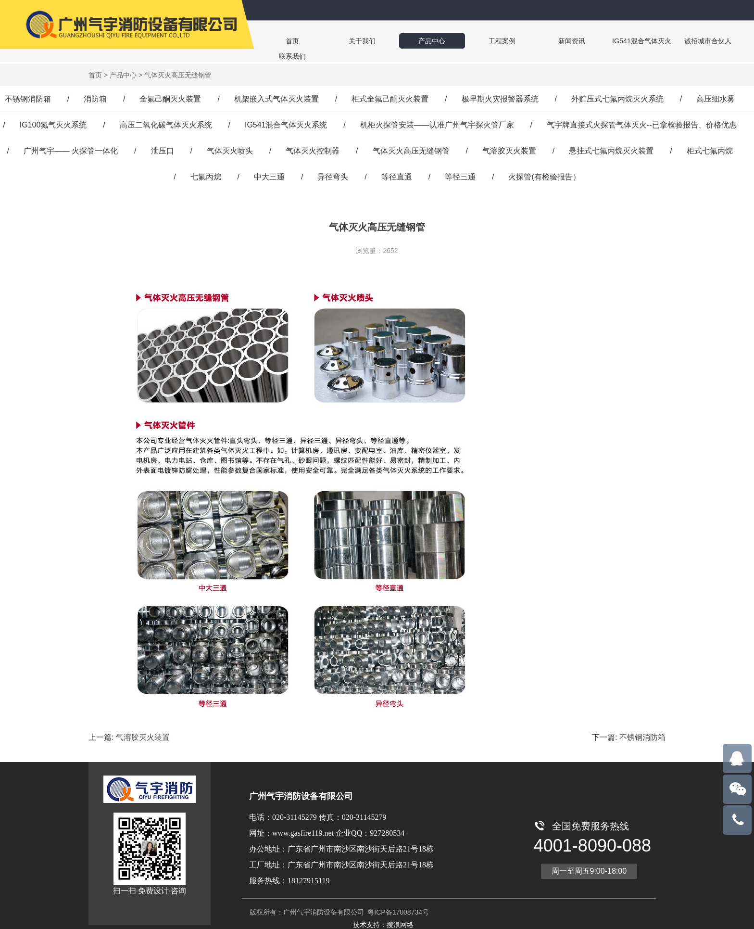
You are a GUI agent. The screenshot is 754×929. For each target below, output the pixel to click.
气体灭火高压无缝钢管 (411, 149)
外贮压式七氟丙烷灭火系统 (617, 97)
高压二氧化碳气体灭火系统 (166, 123)
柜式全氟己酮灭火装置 (390, 97)
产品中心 (404, 41)
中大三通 (269, 175)
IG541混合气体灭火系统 (286, 123)
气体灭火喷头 (230, 149)
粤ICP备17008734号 (397, 910)
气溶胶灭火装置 (509, 149)
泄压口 (162, 149)
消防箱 (95, 97)
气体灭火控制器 (312, 149)
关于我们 (345, 41)
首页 (286, 41)
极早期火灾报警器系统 (500, 97)
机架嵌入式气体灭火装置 (276, 97)
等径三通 (460, 175)
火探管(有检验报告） (544, 175)
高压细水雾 (715, 97)
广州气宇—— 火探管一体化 (71, 149)
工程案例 (462, 41)
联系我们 (701, 41)
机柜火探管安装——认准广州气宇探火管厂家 (437, 123)
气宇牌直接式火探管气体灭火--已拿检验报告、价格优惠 (642, 123)
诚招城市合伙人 (640, 41)
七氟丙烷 (205, 175)
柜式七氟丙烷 (710, 149)
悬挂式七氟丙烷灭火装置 (611, 149)
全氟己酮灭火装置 (170, 97)
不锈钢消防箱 (28, 97)
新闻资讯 (521, 41)
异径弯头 (332, 175)
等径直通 (396, 175)
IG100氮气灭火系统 (53, 123)
